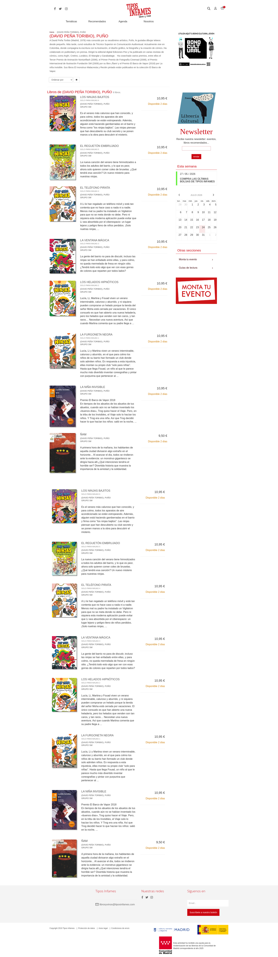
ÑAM (83, 434)
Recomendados (97, 21)
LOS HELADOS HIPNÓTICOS (99, 283)
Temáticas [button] (71, 21)
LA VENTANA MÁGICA (94, 242)
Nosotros (149, 21)
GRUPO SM (85, 107)
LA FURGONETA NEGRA (96, 336)
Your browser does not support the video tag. (196, 81)
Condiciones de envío (120, 928)
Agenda (123, 21)
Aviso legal (103, 928)
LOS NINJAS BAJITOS (94, 98)
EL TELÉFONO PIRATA (95, 189)
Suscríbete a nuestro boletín (203, 912)
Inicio (52, 32)
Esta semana (187, 166)
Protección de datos (86, 928)
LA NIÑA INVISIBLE (92, 387)
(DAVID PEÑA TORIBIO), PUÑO (95, 104)
